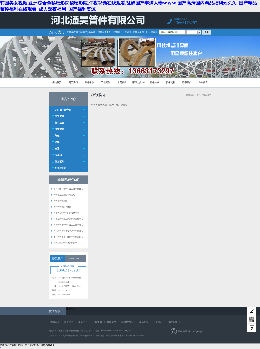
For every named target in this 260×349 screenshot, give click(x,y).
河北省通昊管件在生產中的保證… (68, 231)
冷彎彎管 (59, 129)
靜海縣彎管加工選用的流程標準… (68, 219)
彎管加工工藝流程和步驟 (64, 195)
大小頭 (58, 155)
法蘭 (57, 142)
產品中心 (89, 82)
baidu (191, 331)
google (199, 331)
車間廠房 (121, 82)
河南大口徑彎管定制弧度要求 (66, 213)
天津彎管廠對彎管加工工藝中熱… (68, 225)
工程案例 (105, 82)
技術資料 (170, 82)
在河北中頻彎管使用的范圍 (65, 243)
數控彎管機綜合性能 (62, 207)
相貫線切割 (60, 168)
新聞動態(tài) (138, 82)
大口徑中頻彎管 (63, 109)
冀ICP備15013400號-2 (134, 335)
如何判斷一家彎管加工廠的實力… (68, 189)
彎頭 (57, 135)
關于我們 (73, 82)
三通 (57, 148)
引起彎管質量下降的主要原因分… (68, 237)
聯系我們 (186, 82)
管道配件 (59, 161)
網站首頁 (56, 82)
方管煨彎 (59, 116)
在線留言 (203, 82)
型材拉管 (59, 122)
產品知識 (154, 82)
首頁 (199, 95)
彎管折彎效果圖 (60, 201)
